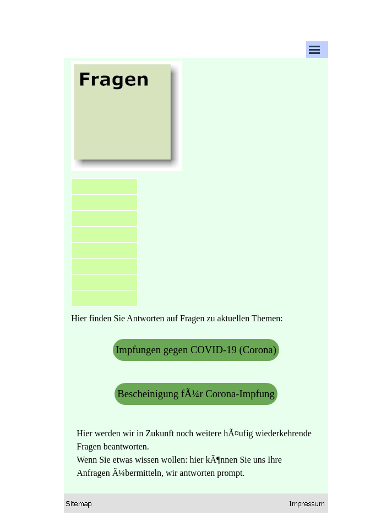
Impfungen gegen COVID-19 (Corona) (196, 349)
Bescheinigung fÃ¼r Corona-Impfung (195, 393)
